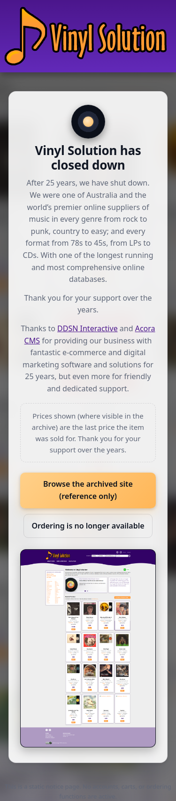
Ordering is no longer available (87, 526)
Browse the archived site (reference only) (88, 490)
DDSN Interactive (87, 328)
